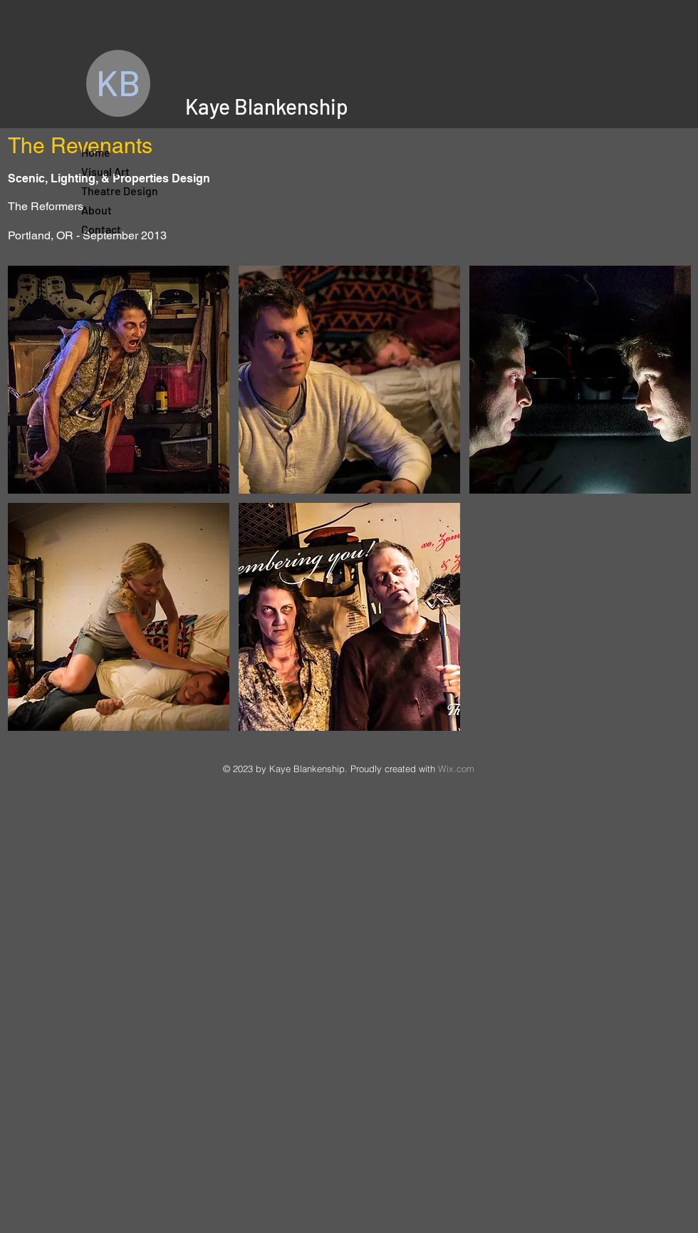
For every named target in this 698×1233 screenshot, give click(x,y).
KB (118, 82)
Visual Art (105, 171)
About (96, 210)
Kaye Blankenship (266, 106)
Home (95, 152)
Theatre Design (115, 190)
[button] (118, 380)
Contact (101, 229)
